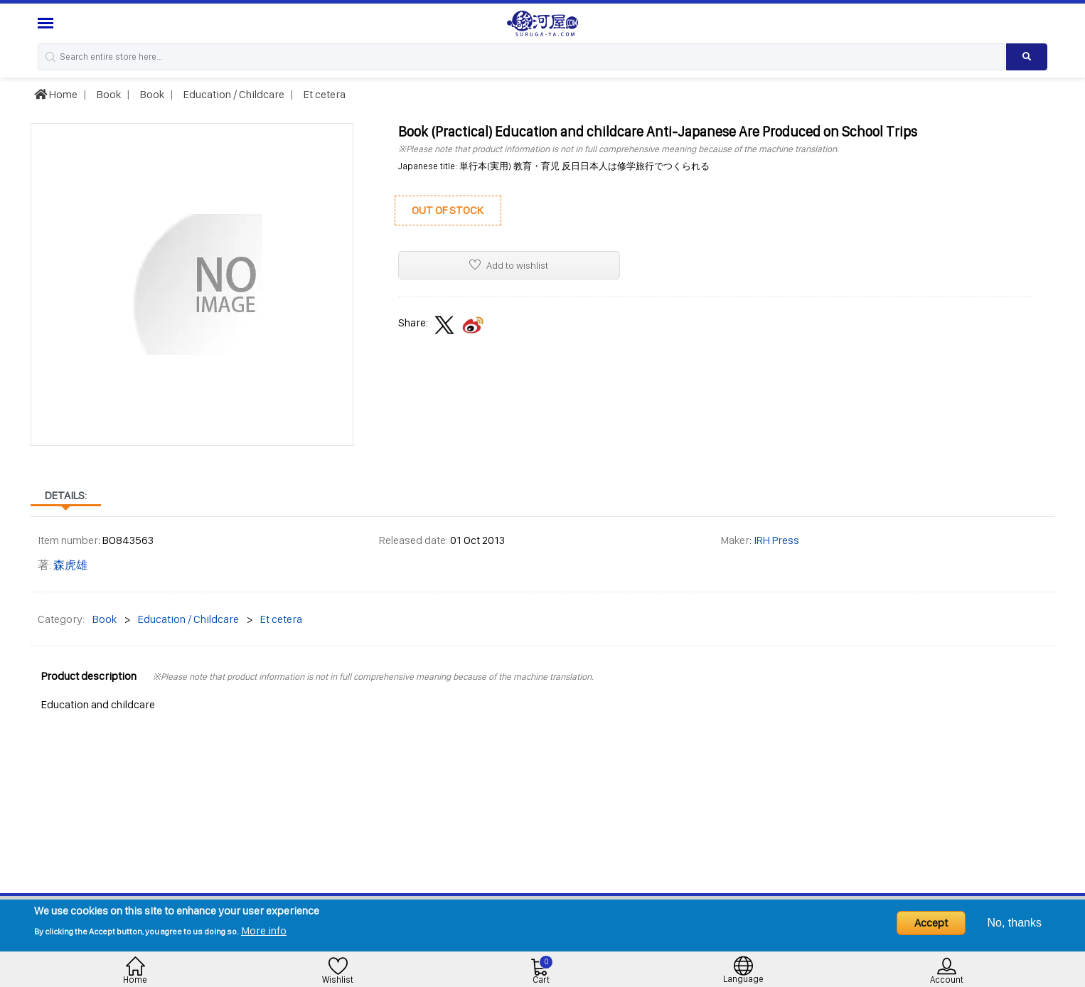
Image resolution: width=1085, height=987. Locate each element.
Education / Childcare (232, 94)
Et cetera (323, 94)
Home (56, 94)
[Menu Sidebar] (47, 23)
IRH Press (776, 540)
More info (264, 930)
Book (108, 94)
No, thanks (1015, 923)
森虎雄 (70, 565)
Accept (931, 922)
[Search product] (1027, 56)
